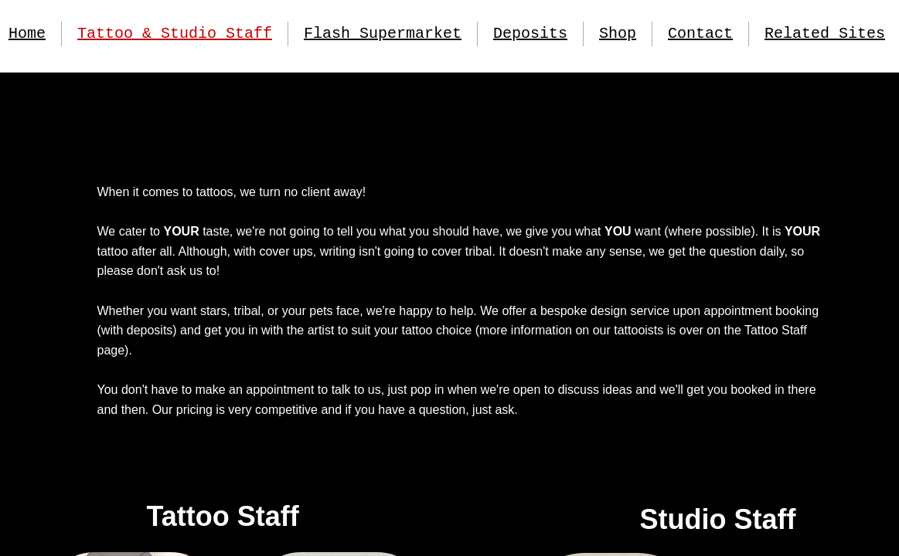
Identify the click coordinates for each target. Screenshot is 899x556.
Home (27, 33)
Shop (617, 33)
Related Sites (824, 33)
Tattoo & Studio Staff (174, 33)
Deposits (530, 33)
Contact (700, 33)
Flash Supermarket (382, 33)
